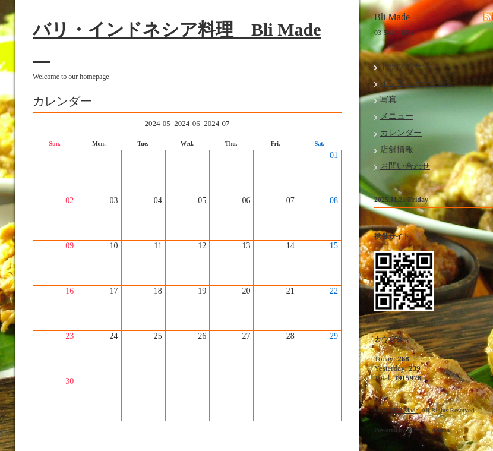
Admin (441, 429)
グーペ (416, 429)
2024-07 (216, 123)
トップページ (405, 66)
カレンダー (401, 132)
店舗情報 (396, 149)
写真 (388, 99)
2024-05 (157, 123)
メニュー (396, 116)
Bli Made (406, 410)
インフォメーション (417, 82)
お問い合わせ (405, 166)
